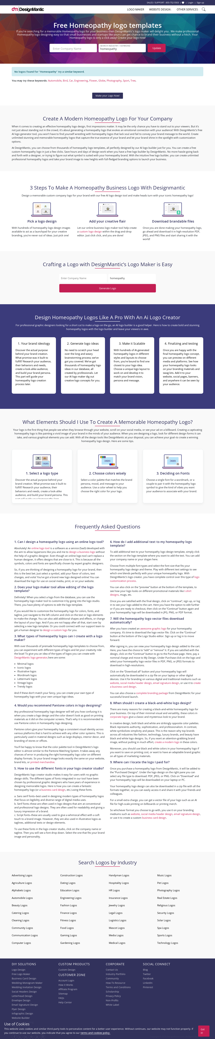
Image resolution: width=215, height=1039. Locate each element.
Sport (126, 79)
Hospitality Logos (119, 881)
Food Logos (67, 926)
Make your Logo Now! (108, 94)
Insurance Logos (118, 896)
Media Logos (116, 934)
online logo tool (40, 546)
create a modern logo (167, 740)
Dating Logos (67, 881)
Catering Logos (20, 911)
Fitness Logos (68, 919)
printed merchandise (42, 760)
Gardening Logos (70, 941)
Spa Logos (163, 926)
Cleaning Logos (20, 919)
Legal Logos (115, 911)
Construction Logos (71, 874)
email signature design (166, 681)
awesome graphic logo (153, 627)
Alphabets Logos (21, 889)
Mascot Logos (117, 926)
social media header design (136, 681)
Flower (93, 79)
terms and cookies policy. (95, 1032)
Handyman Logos (119, 874)
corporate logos (119, 715)
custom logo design (90, 230)
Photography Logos (168, 889)
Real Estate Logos (167, 896)
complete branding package (152, 691)
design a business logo (82, 550)
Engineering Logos (70, 896)
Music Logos (164, 874)
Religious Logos (166, 904)
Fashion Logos (68, 904)
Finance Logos (68, 911)
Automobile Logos (22, 896)
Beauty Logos (19, 904)
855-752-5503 (172, 2)
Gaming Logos (68, 934)
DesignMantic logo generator (31, 656)
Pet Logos (162, 881)
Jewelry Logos (117, 904)
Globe (101, 79)
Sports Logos (164, 934)
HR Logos (114, 889)
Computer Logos (21, 941)
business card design (53, 788)
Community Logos (22, 926)
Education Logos (69, 889)
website (114, 681)
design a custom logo (55, 628)
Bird (65, 79)
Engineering (81, 79)
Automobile (54, 79)
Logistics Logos (117, 919)
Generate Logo (107, 287)
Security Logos (165, 911)
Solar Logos (164, 919)
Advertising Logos (22, 874)
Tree (133, 79)
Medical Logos (117, 941)
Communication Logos (25, 934)
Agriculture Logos (22, 881)
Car (71, 79)
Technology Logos (167, 941)
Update (157, 48)
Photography (114, 79)
